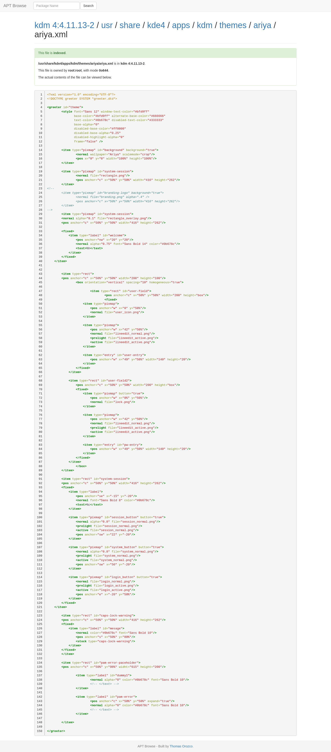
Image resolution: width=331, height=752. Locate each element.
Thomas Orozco (181, 746)
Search (88, 6)
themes (233, 25)
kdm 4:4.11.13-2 (64, 25)
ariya (262, 25)
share (130, 25)
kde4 (156, 25)
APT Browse (14, 5)
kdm (204, 25)
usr (107, 25)
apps (181, 25)
